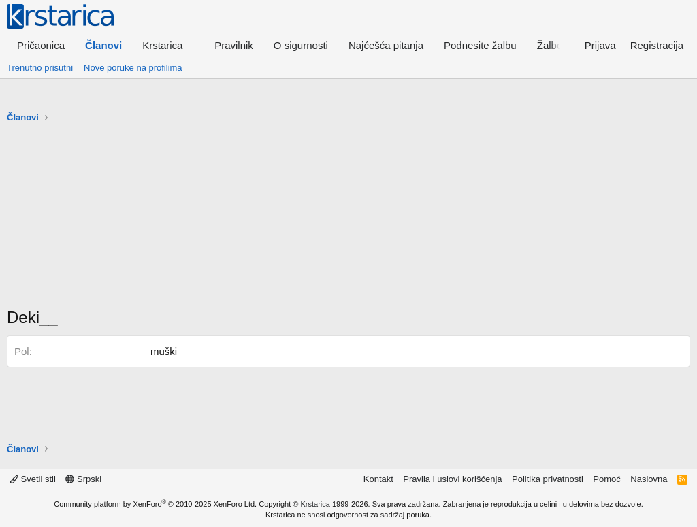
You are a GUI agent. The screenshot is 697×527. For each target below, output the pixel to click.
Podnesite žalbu (480, 45)
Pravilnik (233, 45)
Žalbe (550, 45)
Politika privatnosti (547, 479)
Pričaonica (41, 45)
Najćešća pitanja (385, 45)
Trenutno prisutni (40, 68)
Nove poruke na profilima (133, 68)
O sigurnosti (301, 45)
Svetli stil (33, 479)
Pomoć (606, 479)
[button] (168, 45)
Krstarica (315, 504)
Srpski (83, 479)
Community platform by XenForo (155, 504)
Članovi (103, 45)
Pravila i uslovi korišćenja (452, 479)
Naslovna (648, 479)
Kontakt (378, 479)
